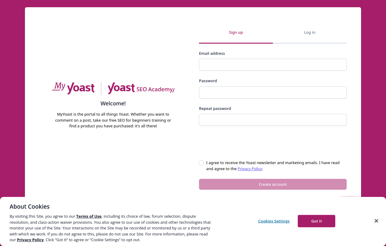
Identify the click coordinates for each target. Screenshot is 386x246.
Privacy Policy (250, 168)
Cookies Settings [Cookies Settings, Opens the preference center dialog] (274, 220)
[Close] (376, 220)
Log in (309, 32)
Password (208, 80)
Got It (316, 220)
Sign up (236, 32)
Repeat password (215, 108)
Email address (212, 53)
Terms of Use (88, 216)
